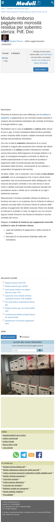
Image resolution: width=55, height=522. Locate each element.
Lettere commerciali (10, 438)
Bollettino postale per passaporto (15, 489)
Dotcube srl (15, 502)
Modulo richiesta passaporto (14, 476)
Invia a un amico (8, 337)
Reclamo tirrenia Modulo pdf (14, 467)
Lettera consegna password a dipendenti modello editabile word (27, 473)
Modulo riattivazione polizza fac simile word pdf (21, 470)
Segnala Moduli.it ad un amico (14, 435)
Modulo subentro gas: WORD (16, 286)
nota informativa (46, 54)
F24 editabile (8, 495)
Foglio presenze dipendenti (13, 482)
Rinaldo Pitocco (16, 41)
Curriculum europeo (10, 479)
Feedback (24, 337)
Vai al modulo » (41, 69)
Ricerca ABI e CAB (10, 445)
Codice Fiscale (8, 442)
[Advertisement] (27, 90)
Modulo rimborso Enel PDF (15, 283)
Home (3, 8)
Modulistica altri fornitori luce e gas (17, 8)
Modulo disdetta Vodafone (13, 492)
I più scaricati (8, 448)
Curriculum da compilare (12, 485)
